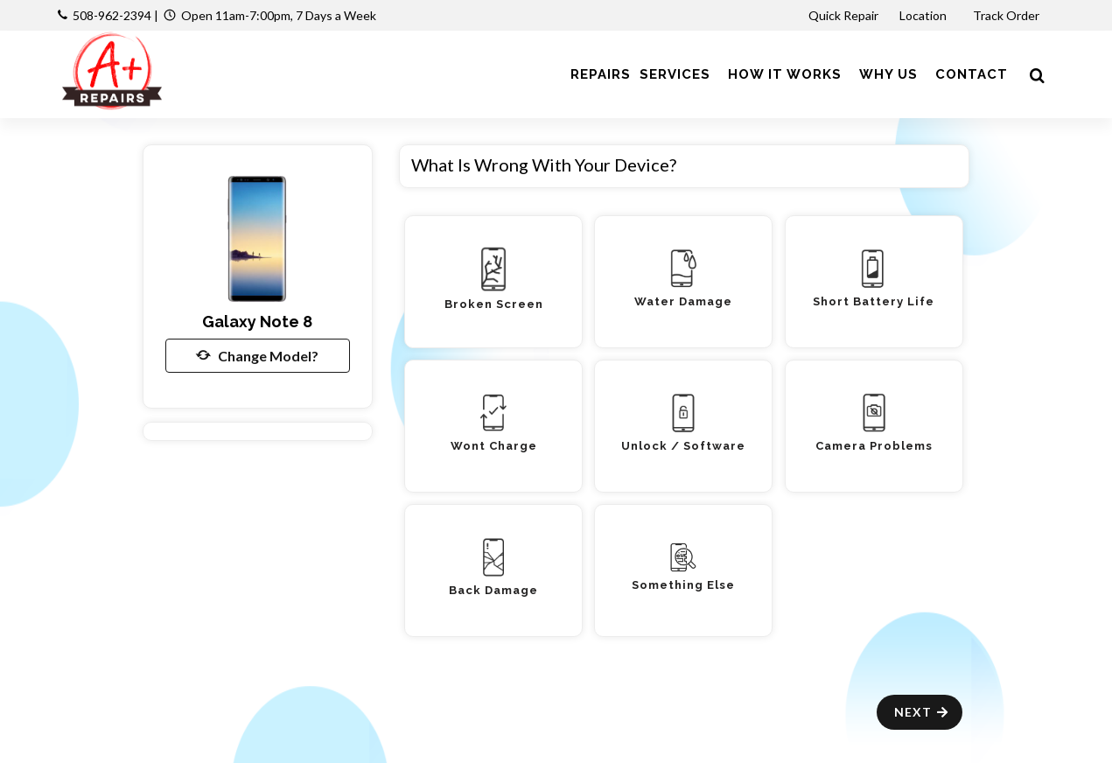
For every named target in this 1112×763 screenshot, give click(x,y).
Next (921, 711)
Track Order (1007, 15)
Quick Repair (843, 15)
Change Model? (257, 355)
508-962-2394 (112, 15)
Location (924, 15)
